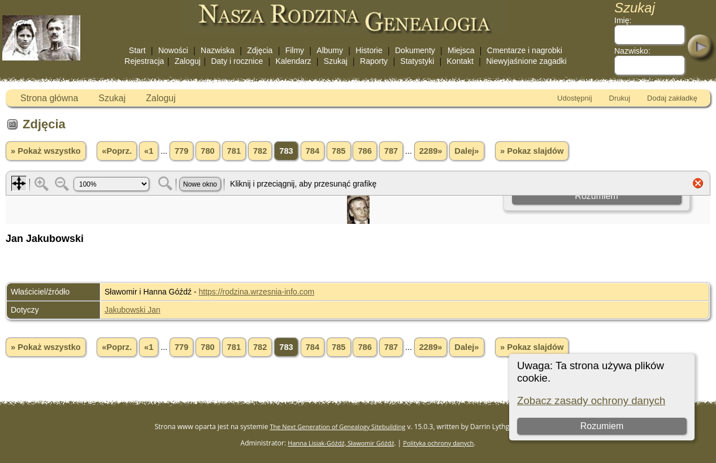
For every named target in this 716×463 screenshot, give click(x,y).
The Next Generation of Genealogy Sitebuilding (338, 426)
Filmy (294, 50)
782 (260, 150)
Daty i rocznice (237, 61)
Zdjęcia (259, 50)
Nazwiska (218, 50)
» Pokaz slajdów (531, 150)
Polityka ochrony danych (438, 443)
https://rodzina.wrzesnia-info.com (257, 291)
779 (181, 150)
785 (338, 150)
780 (207, 150)
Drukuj (620, 98)
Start (137, 50)
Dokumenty (415, 50)
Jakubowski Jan (132, 309)
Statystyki (417, 61)
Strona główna (49, 98)
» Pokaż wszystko (46, 150)
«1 (148, 150)
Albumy (329, 50)
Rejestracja (144, 61)
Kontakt (460, 61)
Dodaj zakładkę (672, 98)
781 (234, 150)
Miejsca (461, 50)
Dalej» (466, 150)
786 (364, 150)
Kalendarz (293, 61)
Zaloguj (188, 61)
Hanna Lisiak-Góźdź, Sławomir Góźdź (341, 443)
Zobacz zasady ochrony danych (591, 400)
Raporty (374, 61)
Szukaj (336, 61)
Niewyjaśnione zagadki (526, 61)
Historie (368, 50)
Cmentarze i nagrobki (524, 50)
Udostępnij (574, 98)
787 (391, 150)
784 (312, 150)
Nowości (173, 50)
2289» (430, 150)
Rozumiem (601, 426)
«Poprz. (117, 150)
